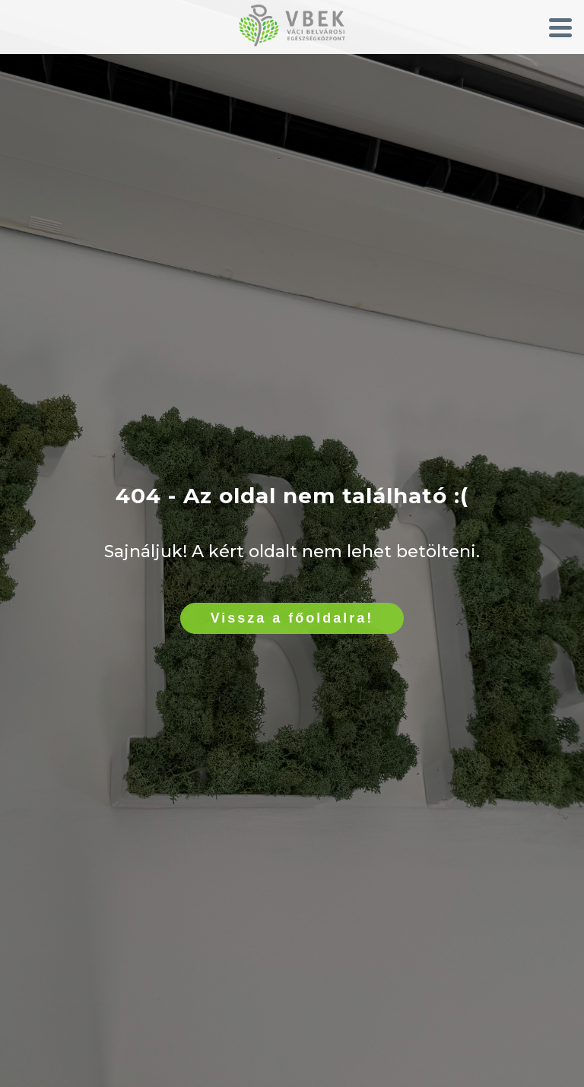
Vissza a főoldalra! (292, 618)
